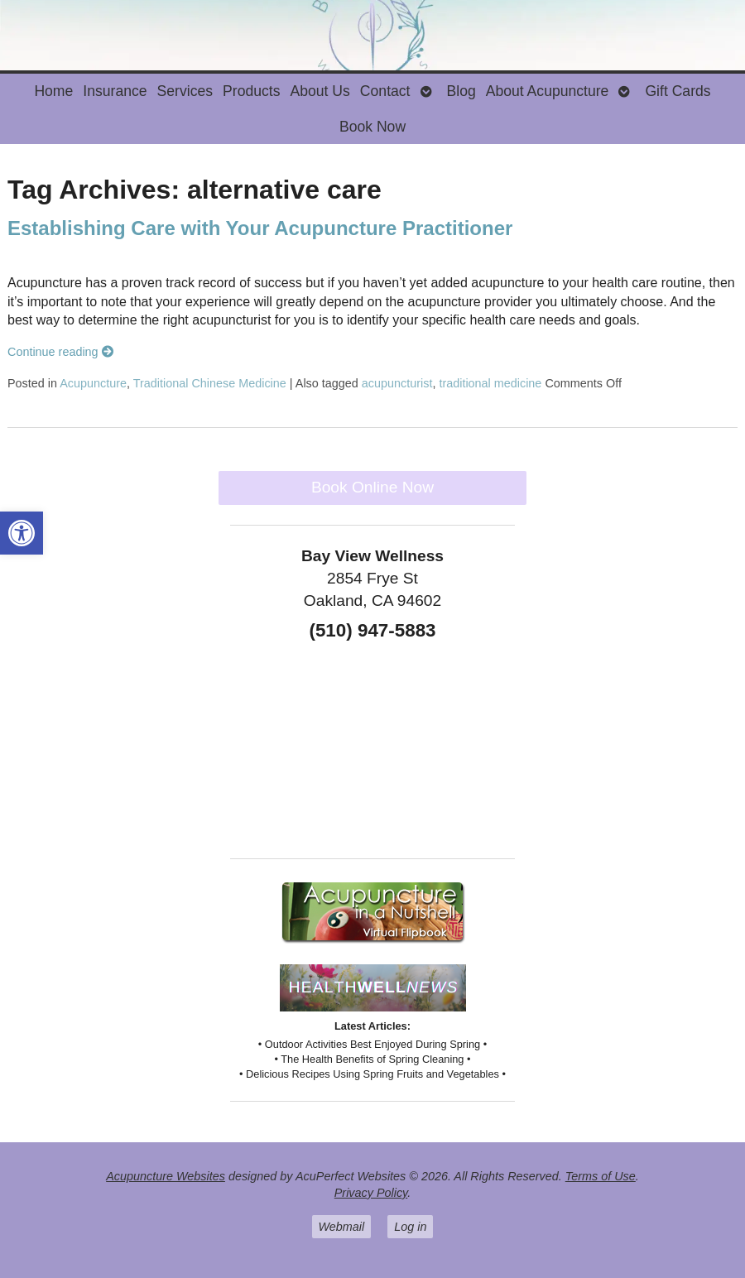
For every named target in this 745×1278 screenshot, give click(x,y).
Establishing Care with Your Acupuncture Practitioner (259, 228)
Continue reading (60, 351)
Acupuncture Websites (165, 1176)
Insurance (115, 91)
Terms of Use (600, 1176)
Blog (461, 91)
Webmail (342, 1226)
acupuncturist (397, 383)
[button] (21, 533)
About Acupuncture (547, 91)
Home (53, 91)
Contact (385, 91)
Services (185, 91)
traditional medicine (490, 383)
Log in (410, 1226)
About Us (319, 91)
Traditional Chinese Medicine (209, 383)
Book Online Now (372, 487)
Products (251, 91)
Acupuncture (93, 383)
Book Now (372, 126)
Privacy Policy (371, 1192)
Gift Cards (677, 91)
